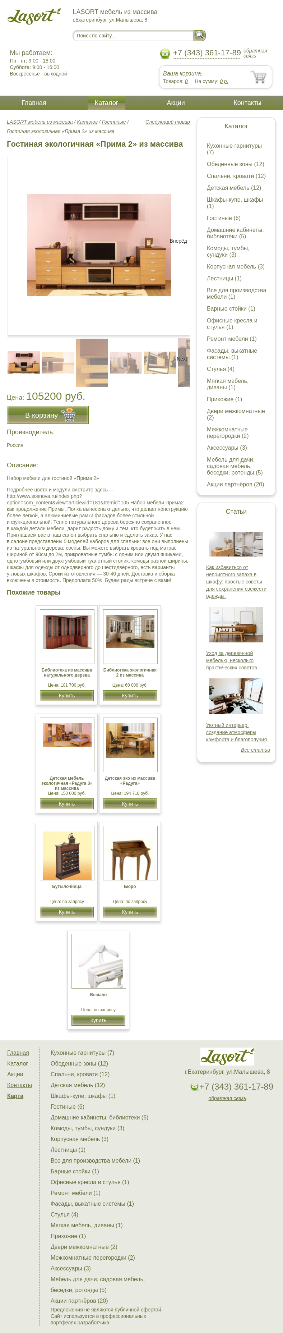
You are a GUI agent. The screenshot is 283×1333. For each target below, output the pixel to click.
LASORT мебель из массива (40, 122)
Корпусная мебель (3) (236, 267)
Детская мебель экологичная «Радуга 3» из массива (66, 783)
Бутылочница (67, 886)
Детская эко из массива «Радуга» (130, 781)
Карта (15, 1096)
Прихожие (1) (224, 399)
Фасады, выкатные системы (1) (232, 354)
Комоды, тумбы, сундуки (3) (228, 251)
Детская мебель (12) (234, 188)
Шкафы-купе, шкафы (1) (83, 1096)
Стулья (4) (221, 369)
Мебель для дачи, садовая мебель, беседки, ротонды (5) (235, 466)
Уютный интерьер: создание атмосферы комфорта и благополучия (236, 732)
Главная (34, 102)
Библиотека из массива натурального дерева (67, 673)
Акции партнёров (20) (235, 484)
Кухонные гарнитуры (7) (82, 1053)
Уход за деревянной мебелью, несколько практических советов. (232, 660)
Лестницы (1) (224, 278)
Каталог (106, 102)
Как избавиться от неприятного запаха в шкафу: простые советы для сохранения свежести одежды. (236, 581)
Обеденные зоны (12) (235, 164)
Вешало (98, 994)
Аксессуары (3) (227, 448)
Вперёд (178, 241)
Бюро (130, 886)
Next (182, 359)
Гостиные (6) (224, 218)
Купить (67, 695)
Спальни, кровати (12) (236, 176)
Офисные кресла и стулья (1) (232, 323)
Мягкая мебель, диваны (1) (228, 384)
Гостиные (114, 122)
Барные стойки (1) (231, 309)
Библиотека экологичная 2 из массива (130, 673)
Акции (176, 102)
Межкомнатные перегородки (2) (228, 432)
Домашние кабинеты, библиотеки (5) (235, 233)
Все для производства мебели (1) (95, 1161)
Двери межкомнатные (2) (84, 1247)
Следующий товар (167, 122)
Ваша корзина (182, 73)
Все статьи (255, 750)
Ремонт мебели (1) (232, 339)
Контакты (247, 102)
